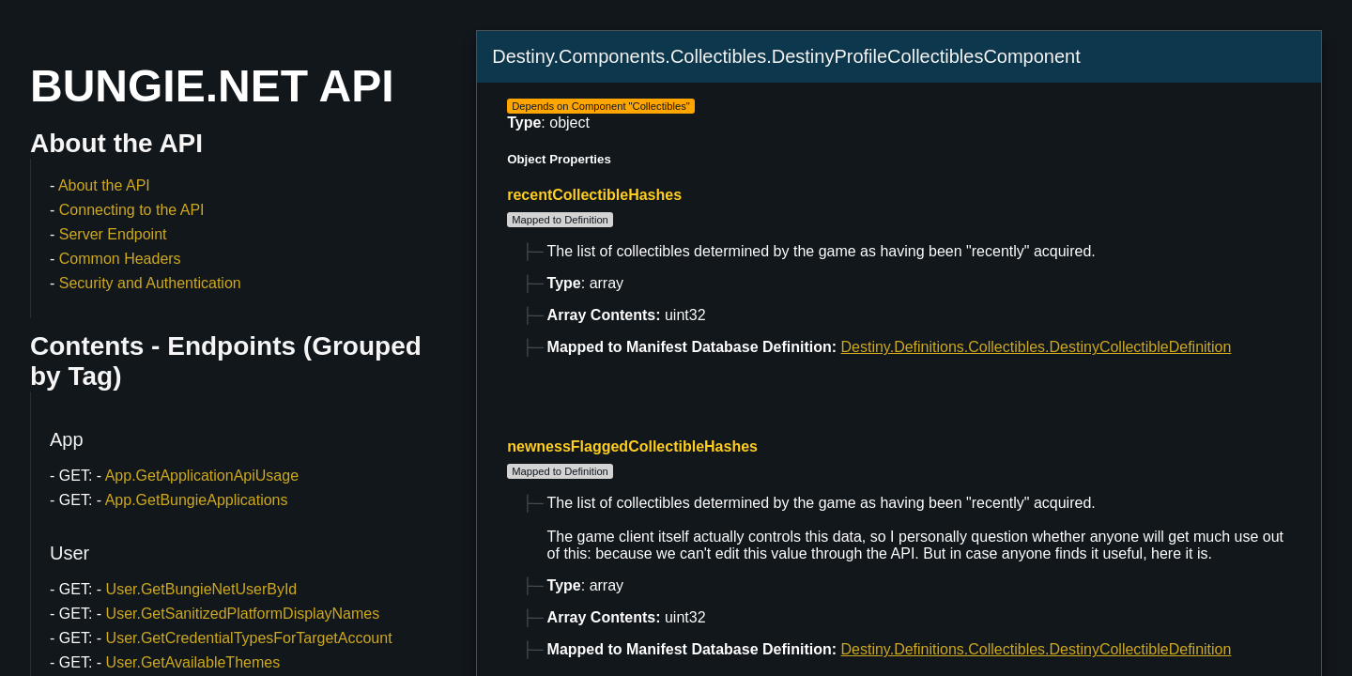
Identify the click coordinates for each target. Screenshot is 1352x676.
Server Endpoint (113, 234)
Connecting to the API (132, 210)
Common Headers (120, 259)
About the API (104, 185)
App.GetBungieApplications (196, 500)
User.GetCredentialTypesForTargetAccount (249, 638)
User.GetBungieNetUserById (202, 589)
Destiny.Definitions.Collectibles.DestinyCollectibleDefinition (1036, 347)
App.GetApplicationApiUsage (202, 476)
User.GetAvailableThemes (193, 662)
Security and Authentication (150, 283)
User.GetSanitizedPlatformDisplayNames (243, 614)
